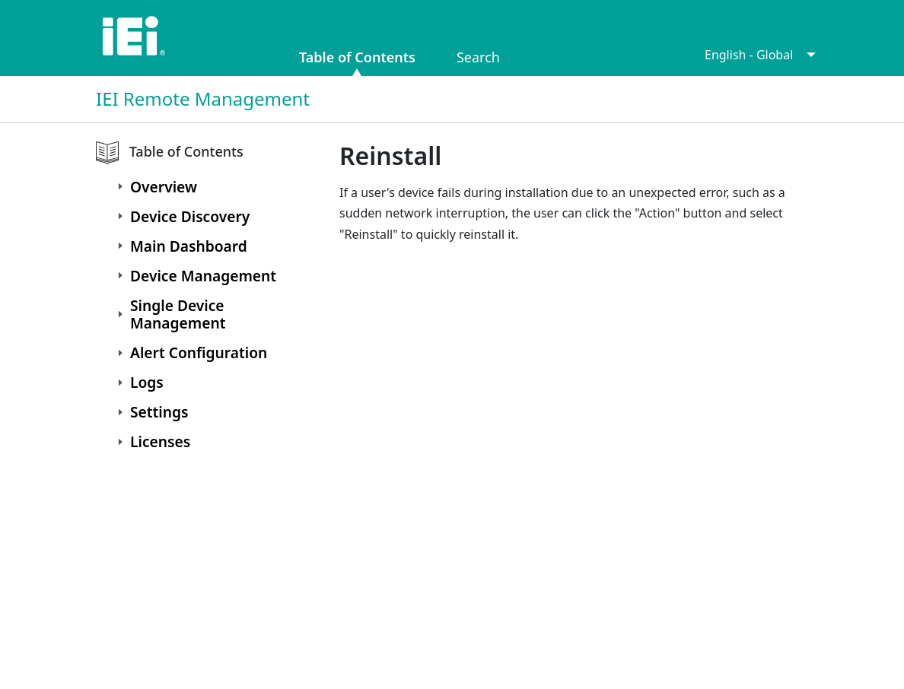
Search (478, 56)
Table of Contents (357, 56)
